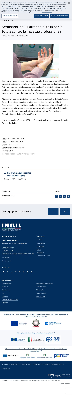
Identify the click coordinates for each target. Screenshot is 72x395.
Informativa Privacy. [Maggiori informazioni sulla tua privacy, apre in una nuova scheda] (47, 11)
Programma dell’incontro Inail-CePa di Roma (19, 174)
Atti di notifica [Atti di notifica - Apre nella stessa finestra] (40, 290)
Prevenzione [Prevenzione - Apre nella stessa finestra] (40, 246)
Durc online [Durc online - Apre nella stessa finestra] (5, 287)
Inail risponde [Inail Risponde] (6, 258)
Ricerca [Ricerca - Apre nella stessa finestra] (39, 249)
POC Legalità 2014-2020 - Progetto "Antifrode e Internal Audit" (35, 333)
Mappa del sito (6, 369)
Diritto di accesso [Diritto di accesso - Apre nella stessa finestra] (41, 287)
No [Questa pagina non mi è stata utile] (65, 211)
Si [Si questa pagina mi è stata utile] (53, 211)
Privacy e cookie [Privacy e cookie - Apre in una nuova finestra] (40, 296)
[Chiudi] (69, 2)
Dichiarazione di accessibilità (40, 364)
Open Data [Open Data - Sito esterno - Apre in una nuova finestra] (5, 296)
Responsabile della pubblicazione (11, 364)
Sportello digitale (7, 261)
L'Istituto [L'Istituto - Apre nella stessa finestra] (39, 240)
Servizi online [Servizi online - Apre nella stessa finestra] (6, 290)
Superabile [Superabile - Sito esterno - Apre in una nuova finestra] (5, 303)
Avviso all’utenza (26, 364)
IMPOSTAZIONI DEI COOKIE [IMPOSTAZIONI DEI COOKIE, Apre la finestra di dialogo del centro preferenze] (10, 15)
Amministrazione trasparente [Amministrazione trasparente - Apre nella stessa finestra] (44, 284)
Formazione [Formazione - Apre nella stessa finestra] (40, 252)
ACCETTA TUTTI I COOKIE (41, 15)
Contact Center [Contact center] (8, 247)
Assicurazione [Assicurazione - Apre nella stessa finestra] (41, 243)
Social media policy (65, 384)
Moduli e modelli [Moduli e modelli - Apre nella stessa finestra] (7, 284)
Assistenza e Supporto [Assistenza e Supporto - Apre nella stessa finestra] (43, 256)
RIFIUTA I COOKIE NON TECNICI (59, 15)
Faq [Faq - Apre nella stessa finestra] (3, 293)
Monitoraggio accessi (56, 364)
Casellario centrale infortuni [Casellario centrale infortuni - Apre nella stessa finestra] (10, 299)
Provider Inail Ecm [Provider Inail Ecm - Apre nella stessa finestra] (41, 293)
